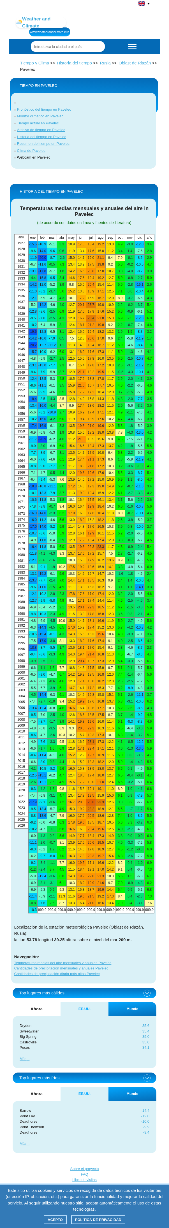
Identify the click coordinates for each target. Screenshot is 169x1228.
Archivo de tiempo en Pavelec (41, 130)
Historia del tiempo (74, 63)
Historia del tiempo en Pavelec (41, 137)
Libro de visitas (84, 1180)
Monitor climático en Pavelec (40, 116)
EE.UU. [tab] (84, 1009)
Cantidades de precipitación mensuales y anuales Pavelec (61, 968)
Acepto (55, 1220)
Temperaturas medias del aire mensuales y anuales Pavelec (63, 963)
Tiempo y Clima (34, 63)
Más (23, 1059)
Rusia (105, 63)
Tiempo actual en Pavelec (38, 123)
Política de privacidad (98, 1220)
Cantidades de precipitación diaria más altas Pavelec (57, 974)
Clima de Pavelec (31, 150)
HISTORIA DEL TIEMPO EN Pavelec (51, 191)
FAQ (84, 1174)
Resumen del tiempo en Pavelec (43, 143)
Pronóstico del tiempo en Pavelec (44, 109)
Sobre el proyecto (84, 1169)
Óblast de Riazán (135, 63)
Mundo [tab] (132, 1009)
